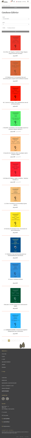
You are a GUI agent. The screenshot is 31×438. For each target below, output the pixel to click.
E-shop (3, 359)
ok (15, 31)
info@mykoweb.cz (6, 426)
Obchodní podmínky (6, 361)
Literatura (4, 377)
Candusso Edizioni (11, 27)
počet (4, 22)
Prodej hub (4, 380)
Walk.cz (12, 430)
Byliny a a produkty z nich (8, 385)
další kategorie (5, 391)
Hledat (15, 7)
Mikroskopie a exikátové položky (9, 383)
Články (3, 356)
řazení (4, 17)
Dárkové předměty (6, 388)
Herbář (3, 364)
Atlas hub (4, 353)
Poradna (4, 367)
